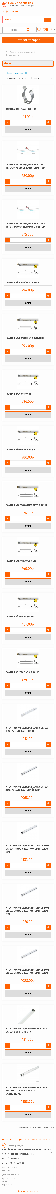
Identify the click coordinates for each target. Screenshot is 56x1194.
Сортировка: (10, 78)
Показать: (35, 78)
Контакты (6, 1170)
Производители (9, 1179)
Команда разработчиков (28, 1191)
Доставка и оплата (10, 1167)
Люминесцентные (25, 52)
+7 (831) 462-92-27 (13, 11)
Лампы (13, 52)
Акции (4, 1182)
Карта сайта (7, 1185)
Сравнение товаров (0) (17, 73)
